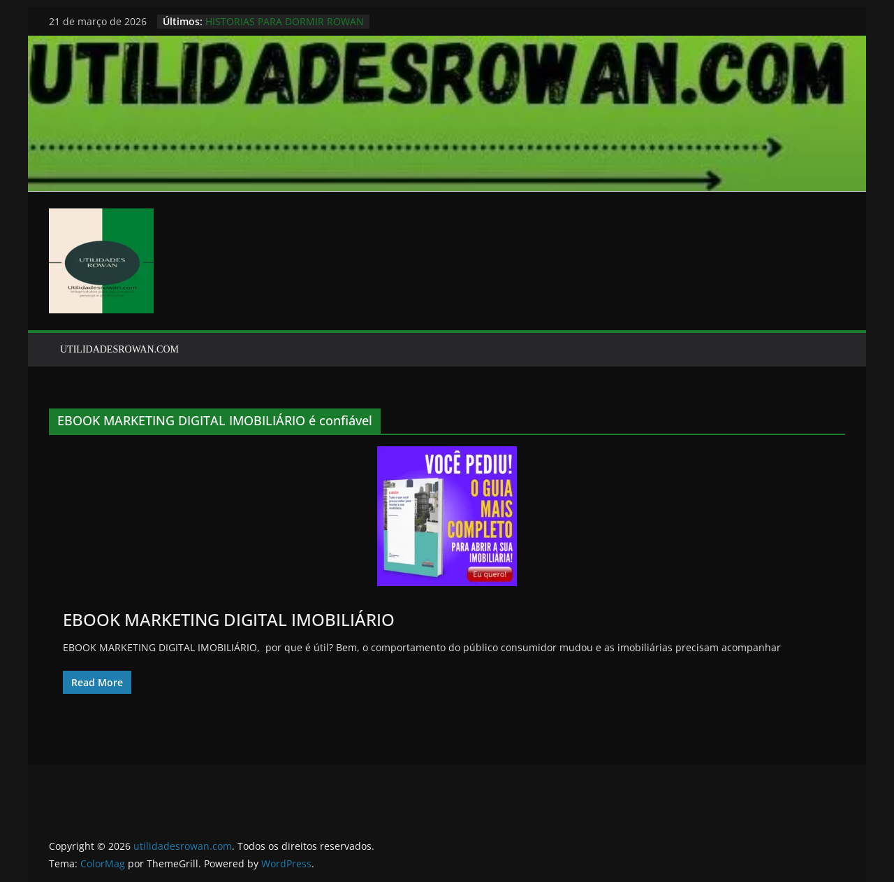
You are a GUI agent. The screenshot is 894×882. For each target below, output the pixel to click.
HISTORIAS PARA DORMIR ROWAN (284, 21)
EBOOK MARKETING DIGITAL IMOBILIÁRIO (229, 619)
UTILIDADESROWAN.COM (119, 349)
